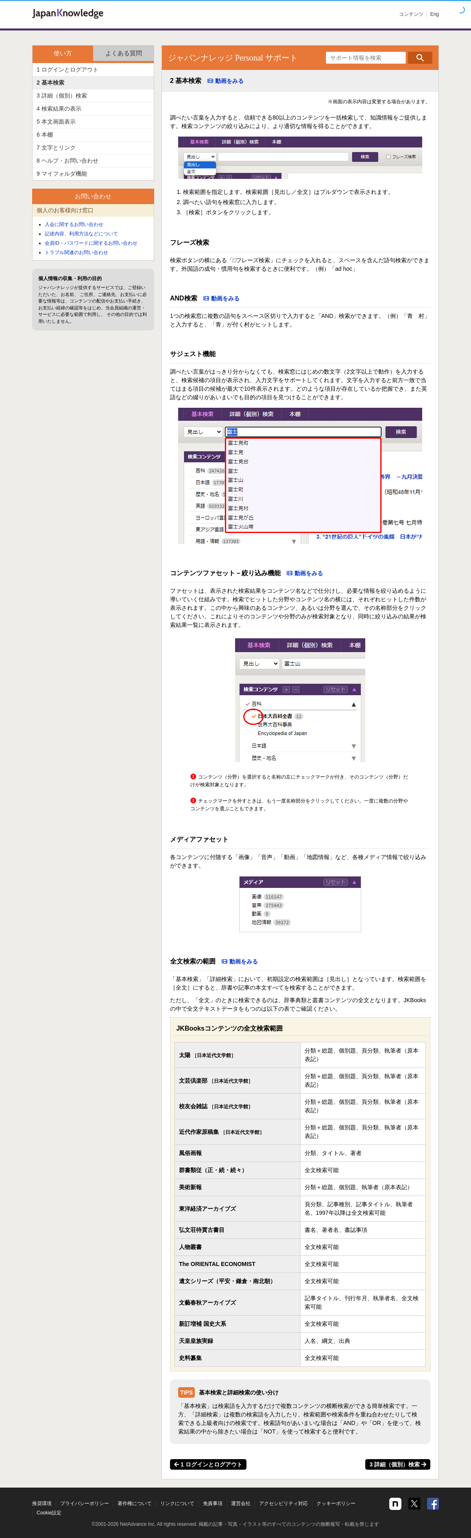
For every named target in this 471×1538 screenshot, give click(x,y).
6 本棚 (45, 134)
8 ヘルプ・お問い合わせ (67, 160)
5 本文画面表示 (56, 121)
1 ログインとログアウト (208, 1464)
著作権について (135, 1503)
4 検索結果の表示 (59, 108)
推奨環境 (42, 1503)
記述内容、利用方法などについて (81, 234)
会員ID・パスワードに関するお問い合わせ (91, 243)
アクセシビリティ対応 (283, 1503)
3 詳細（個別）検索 (397, 1464)
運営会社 (241, 1503)
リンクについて (177, 1503)
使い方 (63, 53)
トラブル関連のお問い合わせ (76, 252)
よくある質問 (123, 53)
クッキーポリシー (335, 1503)
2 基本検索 (50, 82)
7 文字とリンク (56, 147)
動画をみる (229, 81)
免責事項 (212, 1503)
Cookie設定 (49, 1513)
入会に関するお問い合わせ (74, 224)
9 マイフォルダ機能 (62, 173)
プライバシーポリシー (84, 1503)
